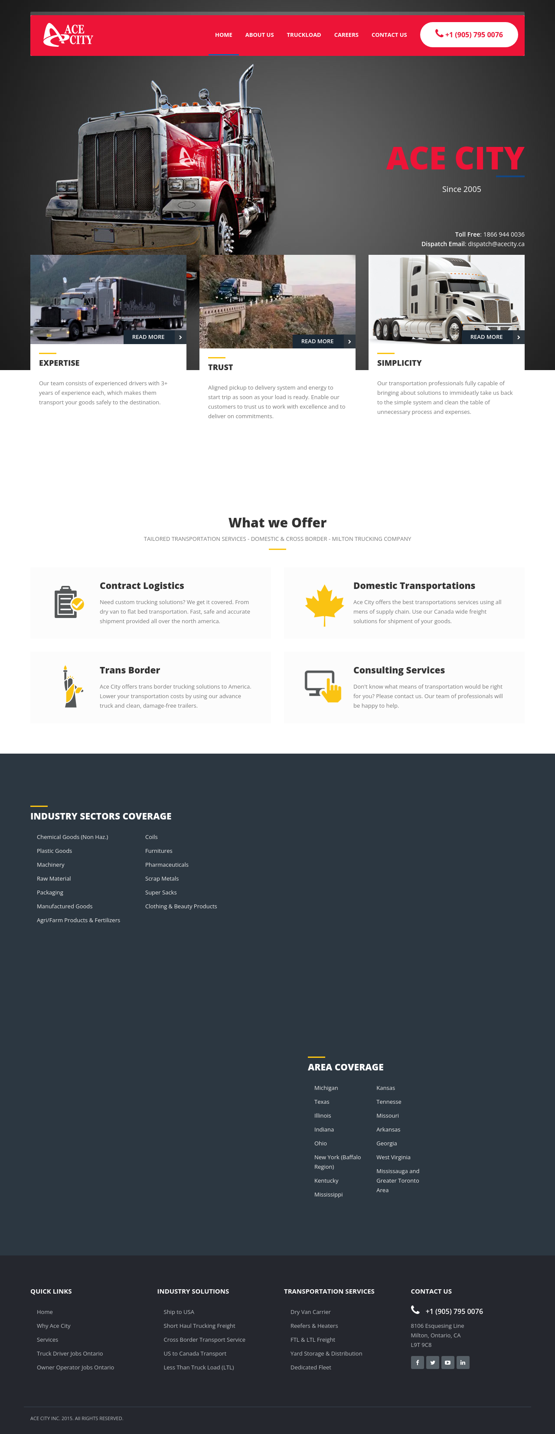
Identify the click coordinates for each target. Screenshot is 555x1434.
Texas (322, 1102)
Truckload (304, 35)
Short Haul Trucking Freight (199, 1326)
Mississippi (328, 1194)
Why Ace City (54, 1326)
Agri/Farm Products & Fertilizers (78, 920)
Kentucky (326, 1180)
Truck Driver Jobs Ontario (70, 1353)
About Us (259, 35)
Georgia (386, 1143)
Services (47, 1339)
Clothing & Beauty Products (181, 906)
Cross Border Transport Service (205, 1339)
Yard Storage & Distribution (326, 1353)
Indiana (324, 1129)
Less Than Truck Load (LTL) (199, 1367)
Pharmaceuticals (167, 864)
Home (223, 35)
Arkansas (388, 1129)
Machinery (51, 864)
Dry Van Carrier (311, 1312)
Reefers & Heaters (314, 1326)
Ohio (320, 1143)
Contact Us (389, 35)
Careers (346, 35)
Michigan (326, 1088)
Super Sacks (161, 892)
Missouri (387, 1115)
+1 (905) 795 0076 (447, 1311)
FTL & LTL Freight (313, 1339)
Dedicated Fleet (311, 1367)
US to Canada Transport (195, 1353)
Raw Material (54, 878)
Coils (151, 837)
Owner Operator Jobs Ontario (75, 1367)
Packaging (50, 892)
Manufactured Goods (64, 906)
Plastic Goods (54, 851)
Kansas (385, 1088)
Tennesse (388, 1102)
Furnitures (159, 851)
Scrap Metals (162, 878)
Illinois (322, 1115)
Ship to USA (179, 1312)
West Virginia (393, 1157)
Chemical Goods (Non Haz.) (72, 837)
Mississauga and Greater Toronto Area (397, 1180)
